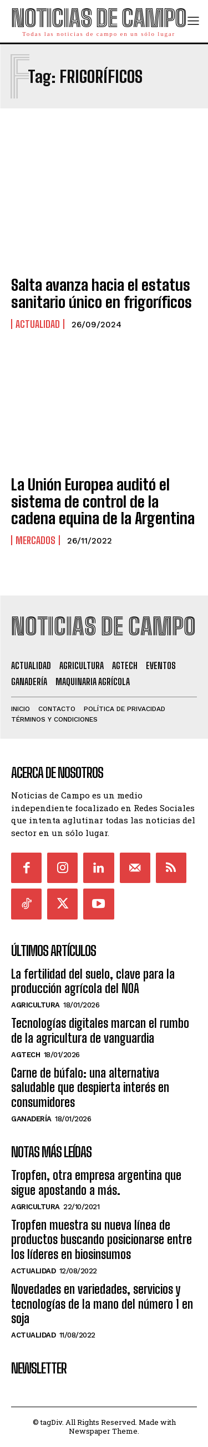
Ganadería (31, 1119)
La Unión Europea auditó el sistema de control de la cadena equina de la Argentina (103, 501)
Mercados (35, 540)
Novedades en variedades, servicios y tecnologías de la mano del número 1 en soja (102, 1304)
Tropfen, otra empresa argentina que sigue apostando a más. (96, 1182)
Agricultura (35, 1005)
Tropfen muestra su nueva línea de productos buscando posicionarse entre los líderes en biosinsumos (101, 1240)
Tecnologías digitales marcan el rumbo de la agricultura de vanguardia (100, 1030)
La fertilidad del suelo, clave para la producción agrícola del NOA (93, 981)
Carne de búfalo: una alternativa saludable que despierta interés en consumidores (90, 1087)
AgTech (25, 1055)
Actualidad (38, 324)
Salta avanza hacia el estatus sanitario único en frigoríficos (101, 293)
